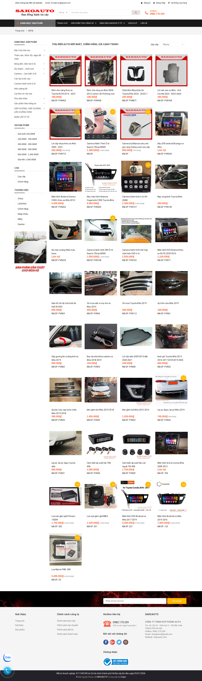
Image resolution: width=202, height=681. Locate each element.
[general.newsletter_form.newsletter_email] (134, 601)
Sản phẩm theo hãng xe (25, 103)
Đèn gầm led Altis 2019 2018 (100, 410)
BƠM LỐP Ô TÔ (21, 117)
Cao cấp (21, 176)
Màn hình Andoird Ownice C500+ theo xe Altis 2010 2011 (64, 200)
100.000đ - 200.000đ (27, 139)
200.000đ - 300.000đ (27, 144)
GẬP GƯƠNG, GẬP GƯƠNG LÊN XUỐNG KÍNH (27, 110)
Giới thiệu (19, 625)
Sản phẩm (20, 629)
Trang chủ (19, 621)
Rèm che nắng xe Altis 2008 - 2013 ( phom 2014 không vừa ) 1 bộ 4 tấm (100, 93)
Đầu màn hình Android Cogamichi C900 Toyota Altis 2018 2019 (100, 200)
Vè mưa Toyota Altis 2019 (134, 303)
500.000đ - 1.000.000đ (27, 154)
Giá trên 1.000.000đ (26, 159)
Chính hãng (22, 182)
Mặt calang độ (20, 88)
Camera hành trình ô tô (25, 83)
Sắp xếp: (155, 44)
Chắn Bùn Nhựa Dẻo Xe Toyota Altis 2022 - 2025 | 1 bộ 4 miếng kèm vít (135, 93)
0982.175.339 (157, 13)
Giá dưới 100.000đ (26, 134)
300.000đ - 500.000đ (27, 149)
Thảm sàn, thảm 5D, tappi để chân (27, 57)
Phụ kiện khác (20, 98)
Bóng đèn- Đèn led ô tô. (25, 64)
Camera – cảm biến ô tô (25, 74)
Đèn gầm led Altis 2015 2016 (135, 410)
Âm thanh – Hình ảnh (24, 69)
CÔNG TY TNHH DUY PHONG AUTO (163, 622)
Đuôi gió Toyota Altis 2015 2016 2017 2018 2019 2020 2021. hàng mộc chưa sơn (170, 360)
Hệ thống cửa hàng (179, 3)
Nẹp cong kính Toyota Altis (169, 196)
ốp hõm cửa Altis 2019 (168, 303)
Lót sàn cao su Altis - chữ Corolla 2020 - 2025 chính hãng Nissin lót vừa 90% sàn (170, 93)
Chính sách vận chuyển (67, 625)
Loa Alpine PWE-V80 (61, 569)
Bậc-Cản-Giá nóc (22, 50)
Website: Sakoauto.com (156, 637)
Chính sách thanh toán (67, 634)
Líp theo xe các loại (23, 93)
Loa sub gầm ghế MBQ (97, 516)
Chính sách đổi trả (65, 629)
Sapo (123, 677)
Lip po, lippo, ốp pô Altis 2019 (171, 410)
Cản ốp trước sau (22, 78)
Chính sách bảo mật (66, 621)
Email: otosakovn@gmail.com (58, 3)
